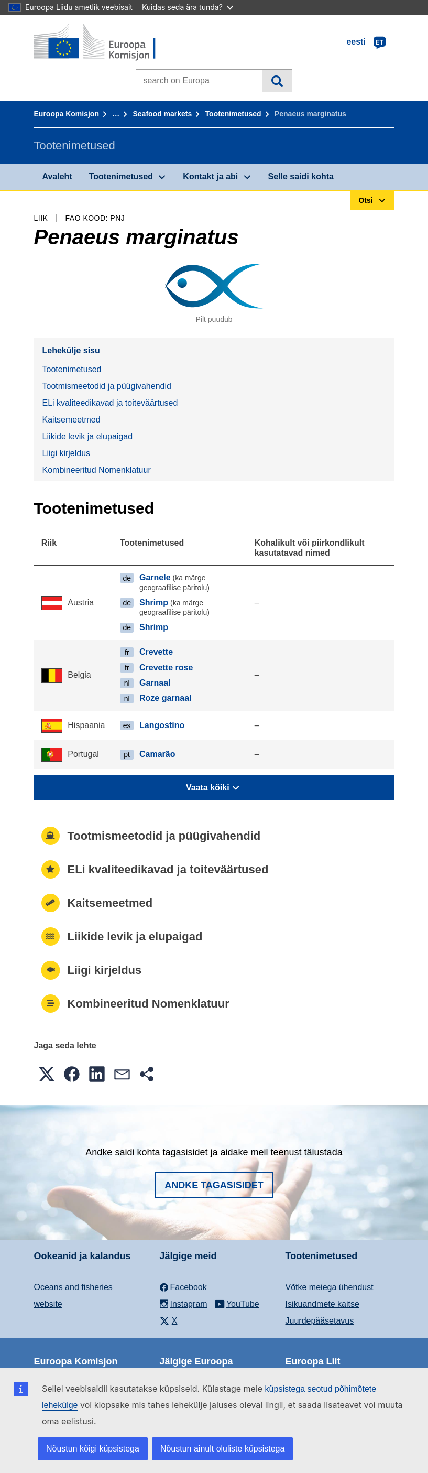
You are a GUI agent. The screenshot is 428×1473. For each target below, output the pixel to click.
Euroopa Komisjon (66, 114)
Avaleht (57, 176)
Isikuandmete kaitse (322, 1303)
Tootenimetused (233, 114)
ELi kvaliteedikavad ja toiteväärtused (110, 402)
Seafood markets (162, 114)
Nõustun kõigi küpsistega (92, 1448)
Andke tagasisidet (214, 1185)
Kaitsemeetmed (71, 419)
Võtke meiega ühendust (330, 1287)
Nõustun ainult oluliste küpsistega (222, 1448)
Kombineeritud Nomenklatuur (96, 469)
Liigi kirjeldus (66, 453)
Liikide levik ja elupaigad (87, 436)
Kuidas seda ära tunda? (187, 7)
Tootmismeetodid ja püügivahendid (106, 386)
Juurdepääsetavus (320, 1320)
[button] (46, 1074)
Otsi (277, 81)
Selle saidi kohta (301, 176)
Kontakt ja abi (210, 176)
